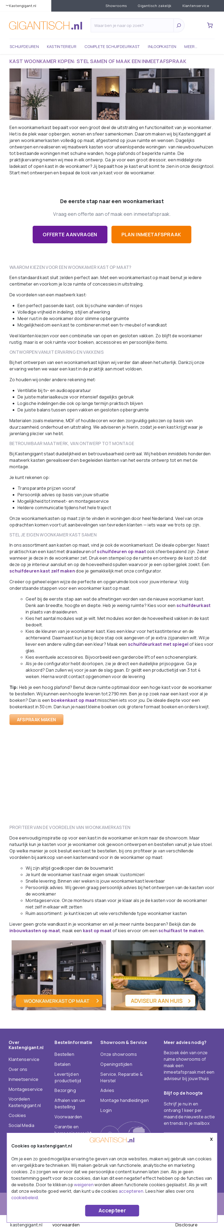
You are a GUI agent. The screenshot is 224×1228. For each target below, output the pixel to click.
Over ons (18, 1069)
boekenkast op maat (74, 700)
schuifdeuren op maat (121, 551)
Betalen (62, 1064)
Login (106, 1110)
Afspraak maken (36, 720)
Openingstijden (116, 1064)
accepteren (131, 1191)
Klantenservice (195, 5)
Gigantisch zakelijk (154, 5)
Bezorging (65, 1090)
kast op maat (97, 931)
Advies (107, 1090)
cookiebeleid (24, 1198)
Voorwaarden (68, 1117)
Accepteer (112, 1210)
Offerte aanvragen (70, 234)
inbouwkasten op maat (34, 931)
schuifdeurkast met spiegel (158, 644)
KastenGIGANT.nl (22, 5)
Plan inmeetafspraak (151, 234)
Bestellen (64, 1054)
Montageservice (26, 1089)
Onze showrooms (118, 1054)
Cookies (17, 1115)
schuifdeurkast (194, 605)
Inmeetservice (23, 1079)
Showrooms (116, 5)
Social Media (21, 1125)
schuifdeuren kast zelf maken (42, 571)
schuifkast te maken (180, 931)
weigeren (84, 1185)
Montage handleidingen (124, 1100)
